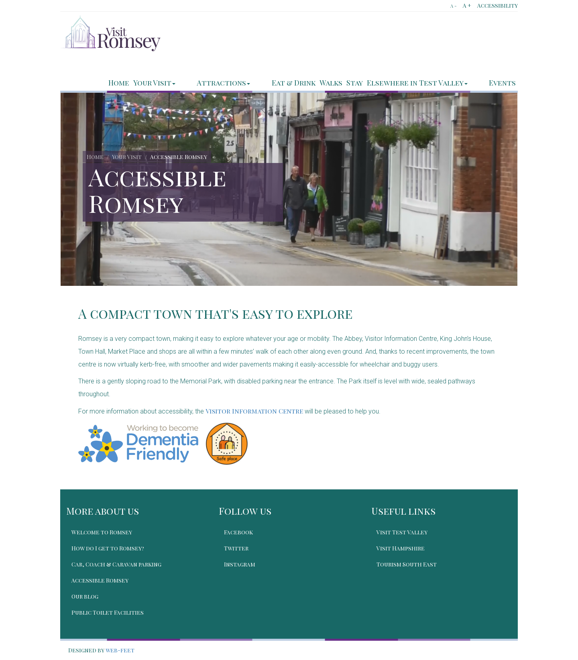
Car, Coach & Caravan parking (117, 564)
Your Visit (206, 83)
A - (453, 6)
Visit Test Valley (402, 532)
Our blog (85, 596)
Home (171, 83)
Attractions (258, 83)
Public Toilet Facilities (108, 612)
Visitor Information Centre (254, 411)
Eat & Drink (311, 83)
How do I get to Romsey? (108, 548)
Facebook (239, 532)
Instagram (240, 564)
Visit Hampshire (401, 548)
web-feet (120, 650)
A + (467, 5)
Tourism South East (407, 564)
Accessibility (497, 5)
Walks (348, 83)
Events (502, 83)
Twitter (237, 548)
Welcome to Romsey (102, 532)
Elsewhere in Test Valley (434, 83)
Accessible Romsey (100, 580)
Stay (372, 83)
